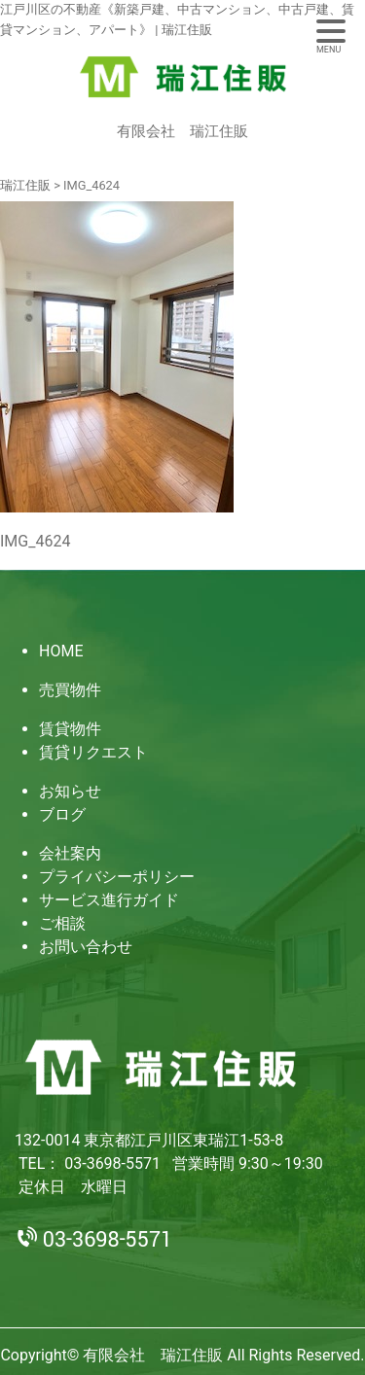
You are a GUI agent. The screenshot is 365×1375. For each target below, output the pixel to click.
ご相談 (62, 923)
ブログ (62, 814)
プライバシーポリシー (117, 876)
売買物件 (70, 690)
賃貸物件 (70, 729)
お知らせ (70, 791)
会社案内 (70, 853)
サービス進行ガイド (109, 900)
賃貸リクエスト (93, 752)
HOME (61, 651)
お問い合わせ (85, 946)
